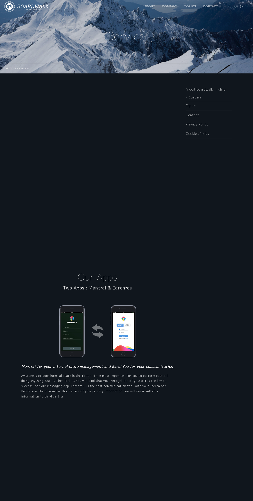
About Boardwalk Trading (206, 89)
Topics (190, 6)
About (149, 6)
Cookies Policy (198, 133)
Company (169, 6)
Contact (210, 6)
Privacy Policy (197, 124)
